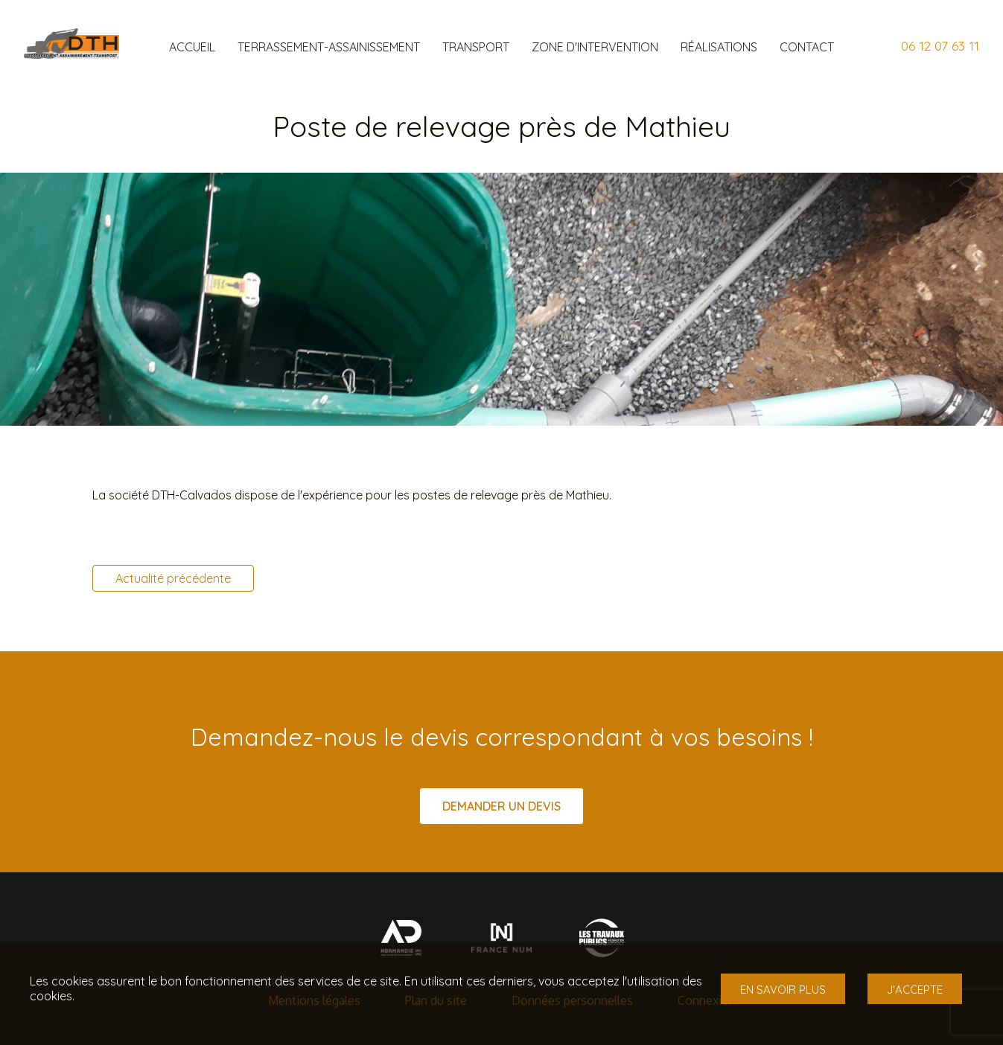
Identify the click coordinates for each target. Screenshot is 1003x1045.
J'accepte (915, 989)
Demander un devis (501, 806)
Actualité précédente (173, 578)
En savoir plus (783, 989)
